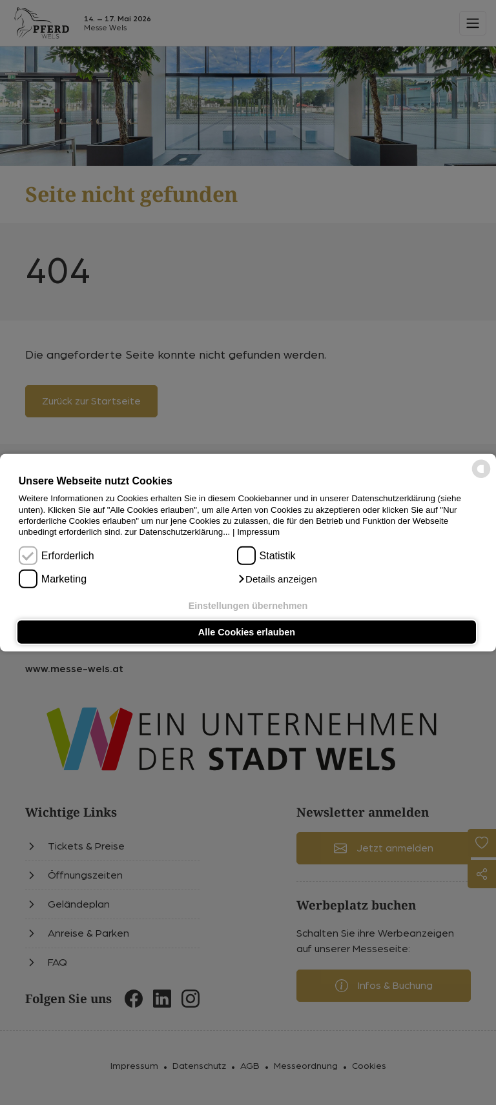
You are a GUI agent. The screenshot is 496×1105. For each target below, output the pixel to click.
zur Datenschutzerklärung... (177, 532)
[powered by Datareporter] (481, 477)
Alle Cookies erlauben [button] (246, 632)
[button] (277, 579)
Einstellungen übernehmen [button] (248, 605)
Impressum (258, 532)
